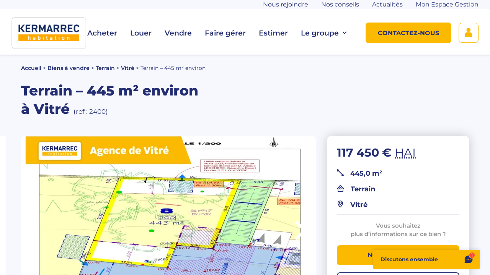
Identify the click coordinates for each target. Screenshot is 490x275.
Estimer (273, 33)
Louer (141, 33)
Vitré (127, 68)
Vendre (178, 33)
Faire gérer (225, 33)
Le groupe (323, 33)
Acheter (102, 33)
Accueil (31, 68)
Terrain (105, 68)
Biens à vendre (68, 68)
